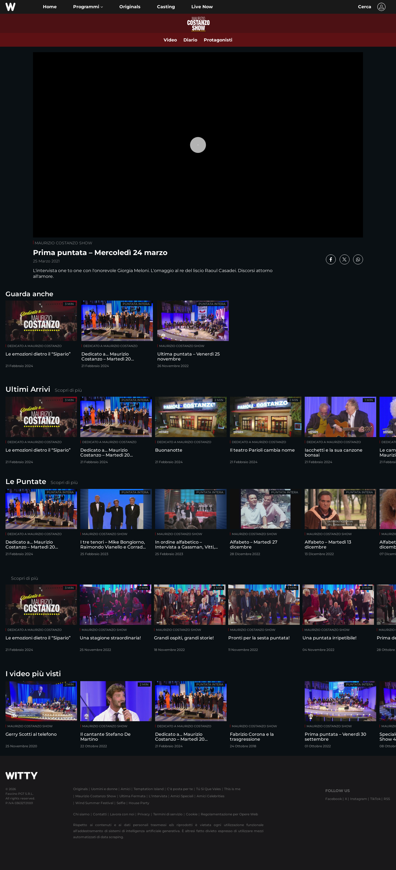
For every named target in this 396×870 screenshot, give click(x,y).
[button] (88, 7)
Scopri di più (68, 390)
